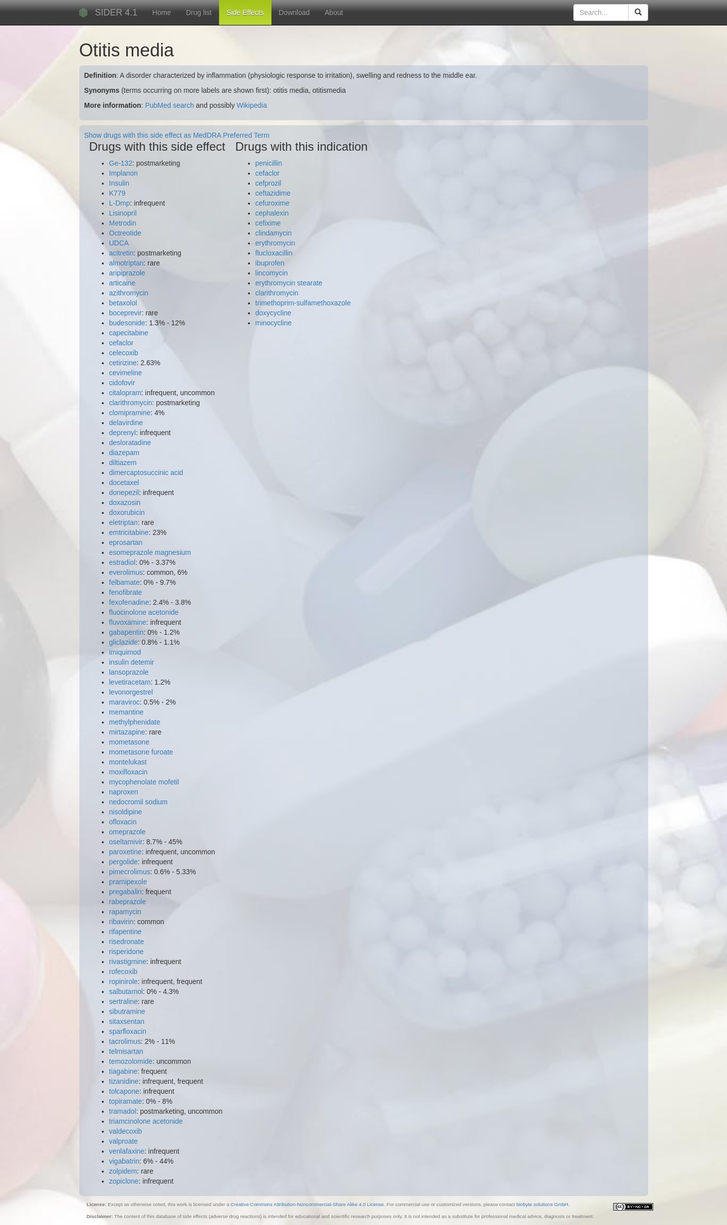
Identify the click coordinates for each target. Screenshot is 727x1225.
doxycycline (273, 313)
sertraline (123, 1001)
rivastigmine (128, 962)
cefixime (268, 223)
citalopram (125, 393)
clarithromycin (130, 403)
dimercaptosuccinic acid (146, 473)
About (334, 12)
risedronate (126, 942)
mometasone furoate (141, 752)
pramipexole (128, 882)
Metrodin (122, 223)
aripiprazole (127, 273)
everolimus (126, 572)
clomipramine (130, 413)
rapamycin (125, 912)
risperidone (126, 952)
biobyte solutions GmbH (542, 1204)
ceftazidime (273, 193)
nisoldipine (125, 812)
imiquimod (125, 652)
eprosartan (126, 542)
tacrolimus (125, 1041)
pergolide (123, 862)
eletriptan (123, 522)
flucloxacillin (274, 253)
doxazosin (125, 502)
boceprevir (125, 313)
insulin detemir (131, 662)
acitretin (121, 253)
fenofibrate (125, 592)
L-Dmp (119, 203)
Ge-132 (121, 163)
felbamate (124, 582)
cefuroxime (272, 203)
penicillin (268, 163)
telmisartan (126, 1051)
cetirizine (123, 363)
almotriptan (126, 263)
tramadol (122, 1111)
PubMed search (169, 105)
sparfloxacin (128, 1031)
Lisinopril (123, 213)
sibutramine (127, 1011)
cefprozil (268, 183)
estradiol (122, 562)
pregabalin (125, 892)
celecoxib (123, 353)
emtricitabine (129, 532)
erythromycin (275, 243)
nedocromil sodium (138, 802)
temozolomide (131, 1061)
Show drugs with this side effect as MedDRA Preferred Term (176, 135)
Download (294, 12)
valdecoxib (125, 1131)
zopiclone (124, 1181)
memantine (126, 712)
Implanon (123, 173)
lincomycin (271, 273)
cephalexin (272, 213)
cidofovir (122, 383)
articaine (122, 283)
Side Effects (245, 12)
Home (161, 12)
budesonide (127, 323)
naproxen (123, 792)
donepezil (124, 492)
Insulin (119, 183)
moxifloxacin (128, 772)
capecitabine (129, 333)
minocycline (273, 323)
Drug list (199, 12)
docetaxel (124, 483)
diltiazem (123, 463)
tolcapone (124, 1091)
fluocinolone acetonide (144, 612)
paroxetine (125, 852)
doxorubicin (127, 512)
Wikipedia (252, 105)
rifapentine (125, 932)
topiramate (125, 1101)
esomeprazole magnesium (150, 552)
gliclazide (123, 642)
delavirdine (126, 423)
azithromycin (129, 293)
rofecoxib (123, 972)
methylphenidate (135, 722)
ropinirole (123, 981)
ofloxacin (123, 822)
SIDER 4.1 (116, 12)
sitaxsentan (127, 1021)
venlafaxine (127, 1151)
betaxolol (123, 303)
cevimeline (125, 373)
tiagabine (123, 1071)
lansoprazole (129, 672)
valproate (123, 1141)
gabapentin (126, 632)
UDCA (119, 243)
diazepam (124, 453)
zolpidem (123, 1171)
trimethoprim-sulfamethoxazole (303, 303)
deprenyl (122, 433)
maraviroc (124, 702)
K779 (117, 193)
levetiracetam (130, 682)
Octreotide (125, 233)
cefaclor (121, 343)
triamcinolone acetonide (146, 1121)
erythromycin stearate (289, 283)
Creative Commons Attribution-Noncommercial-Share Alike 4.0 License (307, 1204)
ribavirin (121, 922)
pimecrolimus (129, 872)
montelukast (128, 762)
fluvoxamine (128, 622)
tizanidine (124, 1081)
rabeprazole (127, 902)
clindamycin (273, 233)
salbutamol (126, 991)
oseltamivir (126, 842)
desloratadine (130, 443)
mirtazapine (127, 732)
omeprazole (127, 832)
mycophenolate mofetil (144, 782)
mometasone (129, 742)
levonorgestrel (131, 692)
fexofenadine (129, 602)
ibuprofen (269, 263)
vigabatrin (124, 1161)
